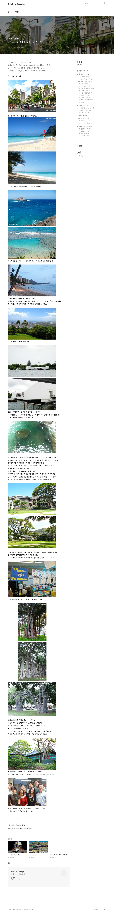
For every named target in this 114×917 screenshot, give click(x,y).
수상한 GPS (84, 77)
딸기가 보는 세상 (84, 74)
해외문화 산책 (84, 112)
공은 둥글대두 (84, 136)
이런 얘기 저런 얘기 (84, 126)
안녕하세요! (80, 64)
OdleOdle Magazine (16, 4)
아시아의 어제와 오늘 (86, 88)
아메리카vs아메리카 (86, 100)
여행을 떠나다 (84, 133)
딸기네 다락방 (84, 131)
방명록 (17, 12)
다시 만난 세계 (84, 84)
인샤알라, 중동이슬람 (86, 93)
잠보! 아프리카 (84, 97)
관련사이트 (97, 909)
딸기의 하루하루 (85, 129)
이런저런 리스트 (84, 121)
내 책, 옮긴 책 (84, 118)
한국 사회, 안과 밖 (85, 86)
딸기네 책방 (82, 116)
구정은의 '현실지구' (85, 79)
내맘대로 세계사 (83, 105)
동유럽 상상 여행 (85, 110)
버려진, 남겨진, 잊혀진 (86, 108)
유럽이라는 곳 (84, 95)
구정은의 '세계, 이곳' (86, 81)
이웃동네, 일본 (84, 91)
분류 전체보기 (83, 71)
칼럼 (81, 102)
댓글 (9, 863)
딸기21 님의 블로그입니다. (18, 874)
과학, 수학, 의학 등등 (86, 123)
